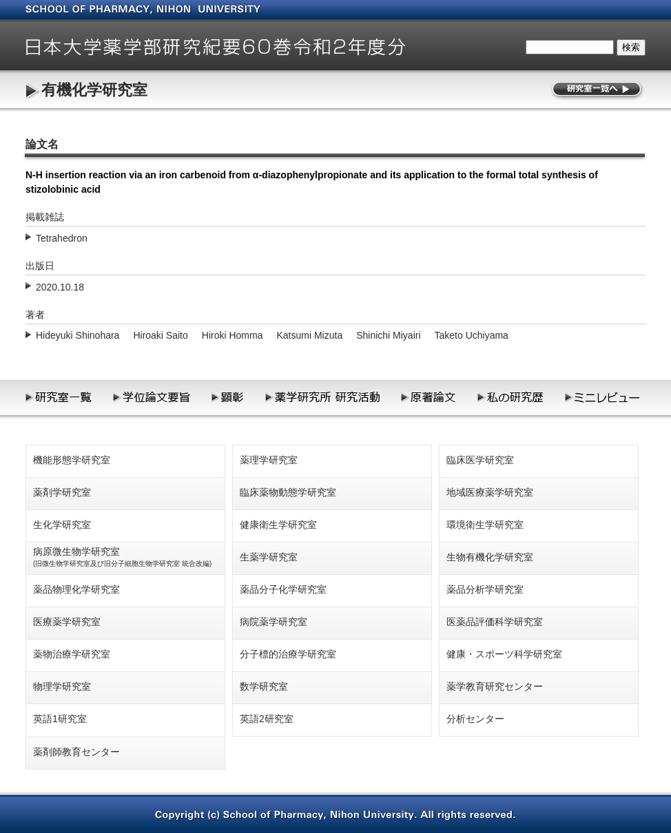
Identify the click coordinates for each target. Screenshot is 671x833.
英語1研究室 (60, 718)
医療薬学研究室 (67, 621)
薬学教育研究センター (494, 686)
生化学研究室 (62, 524)
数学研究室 (264, 686)
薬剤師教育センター (76, 751)
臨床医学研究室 (480, 459)
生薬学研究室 (269, 556)
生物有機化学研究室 (489, 556)
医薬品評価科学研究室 (494, 621)
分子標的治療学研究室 (288, 654)
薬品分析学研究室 (485, 589)
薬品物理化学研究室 (76, 589)
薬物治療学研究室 (71, 654)
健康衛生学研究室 (278, 524)
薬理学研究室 (269, 459)
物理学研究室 (62, 686)
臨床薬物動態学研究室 (288, 492)
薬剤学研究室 (62, 492)
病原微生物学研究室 (122, 556)
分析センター (475, 718)
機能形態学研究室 (71, 459)
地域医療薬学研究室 (489, 492)
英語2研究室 (266, 718)
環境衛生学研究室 (485, 524)
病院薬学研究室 (273, 621)
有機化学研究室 (94, 89)
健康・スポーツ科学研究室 (504, 654)
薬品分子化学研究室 (283, 589)
